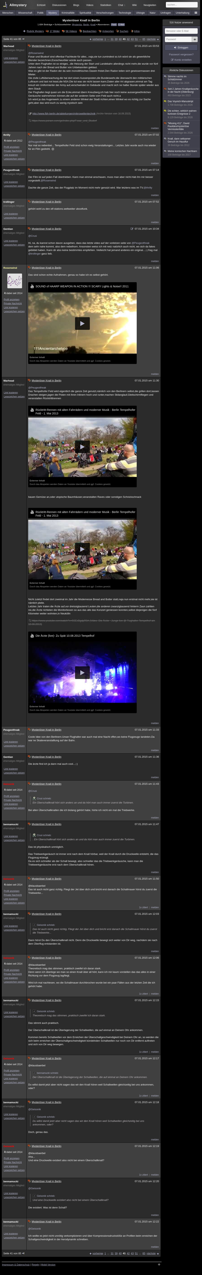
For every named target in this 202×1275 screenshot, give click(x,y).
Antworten (108, 31)
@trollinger (34, 253)
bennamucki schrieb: (46, 1073)
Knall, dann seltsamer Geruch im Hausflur (181, 142)
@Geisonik (34, 1109)
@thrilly (148, 187)
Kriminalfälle (68, 12)
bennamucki (10, 824)
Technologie (125, 12)
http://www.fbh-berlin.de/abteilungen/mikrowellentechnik (63, 113)
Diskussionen (59, 5)
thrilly (6, 134)
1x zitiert (143, 907)
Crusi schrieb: (42, 798)
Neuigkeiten (150, 5)
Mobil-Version (48, 1264)
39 (116, 39)
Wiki (134, 5)
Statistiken (105, 5)
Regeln (35, 1264)
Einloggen (183, 47)
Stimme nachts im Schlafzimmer (181, 80)
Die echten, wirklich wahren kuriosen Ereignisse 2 (181, 114)
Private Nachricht (13, 151)
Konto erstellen (183, 59)
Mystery (53, 12)
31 (112, 39)
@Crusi (32, 235)
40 (120, 39)
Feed (114, 25)
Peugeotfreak (11, 170)
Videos (89, 5)
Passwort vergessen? (181, 54)
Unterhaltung (182, 12)
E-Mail (121, 25)
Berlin (86, 24)
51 (136, 39)
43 (132, 39)
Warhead (8, 46)
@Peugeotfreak (37, 141)
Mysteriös (77, 24)
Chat (121, 5)
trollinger (8, 201)
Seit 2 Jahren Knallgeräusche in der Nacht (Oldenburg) (181, 92)
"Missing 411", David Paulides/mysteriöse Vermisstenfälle (181, 128)
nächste (151, 39)
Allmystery (18, 5)
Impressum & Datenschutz (16, 1264)
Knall (92, 24)
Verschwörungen (105, 12)
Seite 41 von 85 (14, 39)
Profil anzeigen (11, 147)
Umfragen (166, 12)
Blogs (76, 5)
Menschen (7, 12)
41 (124, 39)
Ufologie (140, 12)
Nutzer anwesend (181, 22)
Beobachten (89, 31)
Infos (137, 31)
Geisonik (8, 784)
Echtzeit (41, 5)
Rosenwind (10, 267)
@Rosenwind (36, 53)
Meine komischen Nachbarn (181, 153)
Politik (40, 12)
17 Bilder (55, 31)
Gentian (8, 228)
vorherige (98, 39)
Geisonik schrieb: (44, 925)
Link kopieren (11, 58)
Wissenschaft (25, 12)
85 (143, 39)
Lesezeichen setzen (14, 62)
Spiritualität (85, 12)
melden (155, 128)
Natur (152, 12)
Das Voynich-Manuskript (181, 103)
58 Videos (71, 31)
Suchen (124, 31)
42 (128, 39)
